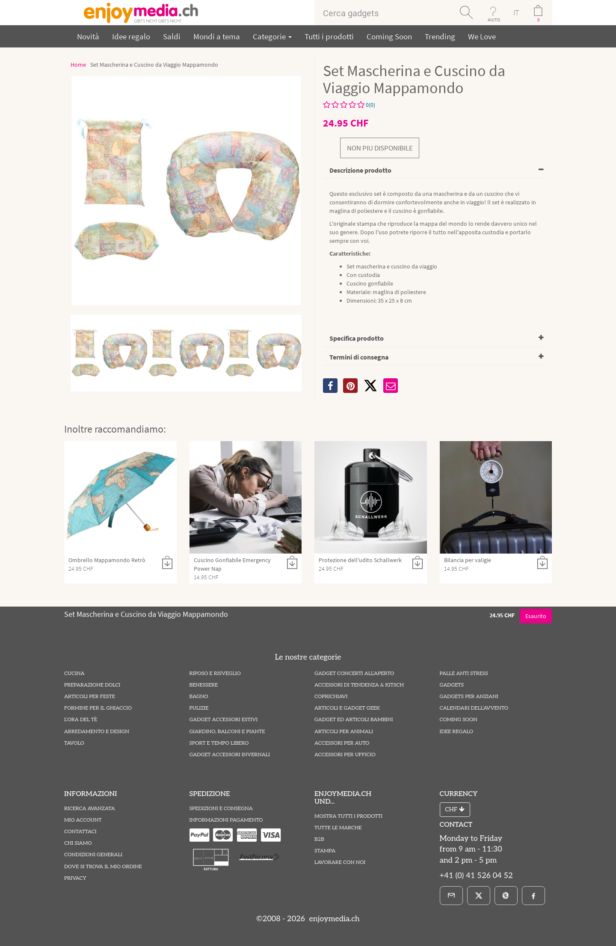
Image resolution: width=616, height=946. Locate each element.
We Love (482, 36)
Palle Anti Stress (464, 673)
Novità (88, 36)
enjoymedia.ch (333, 918)
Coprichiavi (330, 696)
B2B (319, 839)
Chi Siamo (78, 843)
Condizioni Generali (93, 855)
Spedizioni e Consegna (221, 808)
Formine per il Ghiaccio (98, 708)
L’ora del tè (80, 719)
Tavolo (74, 743)
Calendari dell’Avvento (474, 708)
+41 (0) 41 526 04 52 (476, 875)
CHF (455, 809)
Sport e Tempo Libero (219, 743)
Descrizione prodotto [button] (360, 170)
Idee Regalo (456, 731)
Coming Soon (389, 36)
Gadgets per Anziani (469, 696)
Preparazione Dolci (92, 685)
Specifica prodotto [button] (356, 338)
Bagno (199, 696)
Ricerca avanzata (89, 808)
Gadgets (452, 685)
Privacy (75, 878)
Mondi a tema (216, 36)
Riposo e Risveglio (215, 673)
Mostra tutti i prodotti (348, 816)
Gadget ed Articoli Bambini (353, 719)
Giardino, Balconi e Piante (227, 731)
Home (78, 64)
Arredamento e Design (96, 731)
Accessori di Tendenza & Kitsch (359, 685)
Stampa (324, 851)
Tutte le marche (338, 828)
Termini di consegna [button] (358, 357)
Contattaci (80, 831)
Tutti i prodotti (329, 36)
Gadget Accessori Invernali (230, 754)
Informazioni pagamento (226, 820)
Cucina (74, 673)
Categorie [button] (272, 36)
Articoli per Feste (89, 696)
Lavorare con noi (339, 862)
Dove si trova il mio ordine (103, 866)
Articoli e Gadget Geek (347, 708)
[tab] (434, 170)
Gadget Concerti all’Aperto (354, 673)
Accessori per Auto (341, 743)
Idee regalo (131, 36)
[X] (370, 385)
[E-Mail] (451, 895)
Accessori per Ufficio (345, 754)
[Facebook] (533, 895)
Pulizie (199, 708)
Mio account (82, 820)
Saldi (172, 36)
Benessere (204, 685)
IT (516, 13)
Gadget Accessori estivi (224, 719)
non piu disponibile (380, 148)
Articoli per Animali (343, 731)
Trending (440, 36)
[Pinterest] (506, 895)
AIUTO (494, 20)
